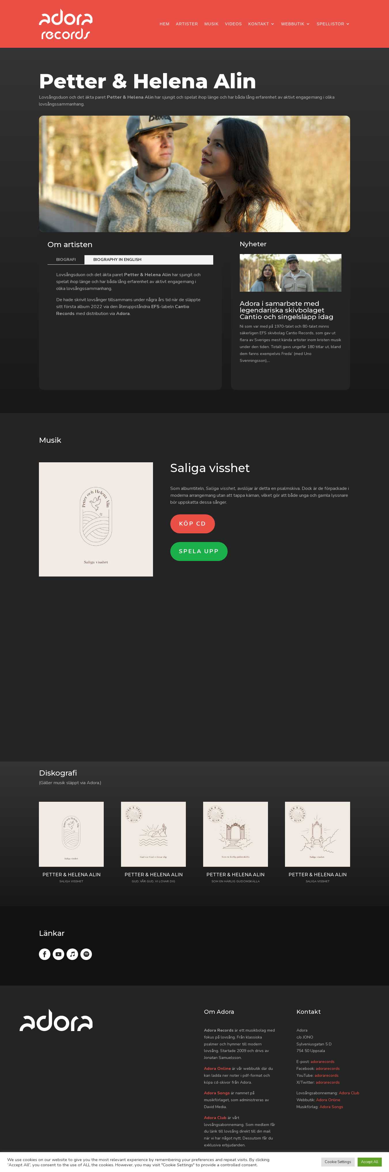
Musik (211, 24)
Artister (187, 24)
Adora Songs (217, 1093)
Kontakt (258, 24)
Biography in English (117, 259)
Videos (233, 24)
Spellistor (330, 24)
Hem (164, 24)
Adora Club (215, 1118)
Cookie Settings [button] (338, 1162)
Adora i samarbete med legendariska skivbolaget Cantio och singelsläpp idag (286, 310)
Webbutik (293, 24)
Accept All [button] (369, 1162)
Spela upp (199, 551)
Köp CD (192, 524)
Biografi (66, 259)
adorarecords (323, 1061)
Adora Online (217, 1068)
